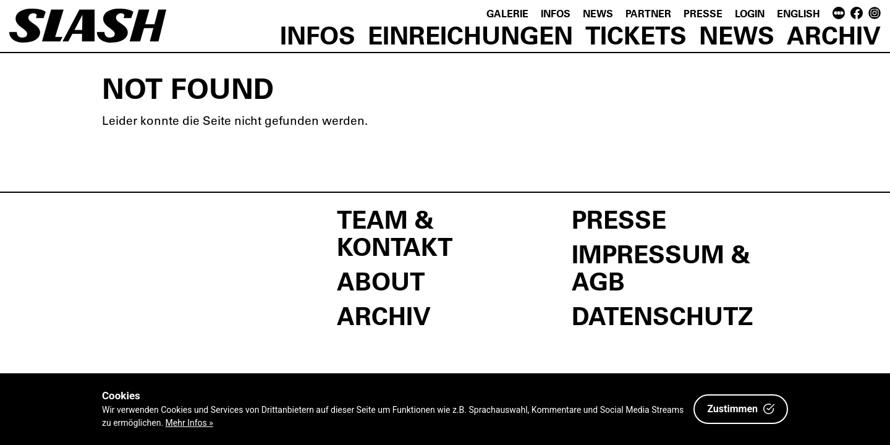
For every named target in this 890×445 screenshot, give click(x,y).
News (598, 13)
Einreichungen (470, 34)
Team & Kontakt (394, 232)
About (381, 280)
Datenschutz (662, 315)
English (798, 13)
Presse (703, 13)
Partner (648, 13)
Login (750, 13)
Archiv (834, 34)
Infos (555, 13)
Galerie (507, 13)
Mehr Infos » (189, 423)
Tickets (636, 34)
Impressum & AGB (661, 267)
